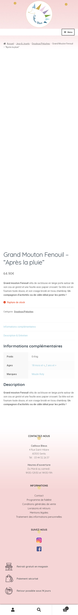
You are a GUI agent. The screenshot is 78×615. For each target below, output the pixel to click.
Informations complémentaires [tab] (19, 326)
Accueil (10, 43)
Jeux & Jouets (23, 43)
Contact (39, 495)
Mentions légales (39, 512)
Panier (60, 607)
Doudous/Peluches (41, 43)
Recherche (39, 610)
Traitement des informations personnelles (39, 516)
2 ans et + (51, 365)
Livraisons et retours (39, 508)
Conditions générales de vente (39, 504)
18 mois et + (38, 365)
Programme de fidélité (39, 499)
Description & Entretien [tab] (15, 335)
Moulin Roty (38, 374)
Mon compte (13, 610)
